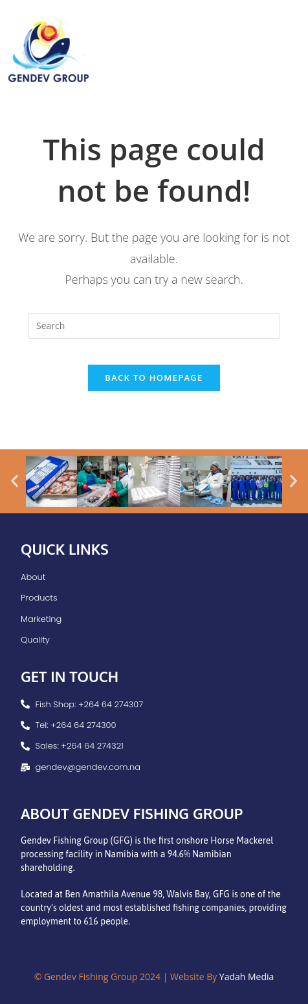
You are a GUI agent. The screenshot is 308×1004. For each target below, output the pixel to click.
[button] (14, 481)
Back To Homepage (154, 377)
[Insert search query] (154, 326)
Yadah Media (246, 976)
